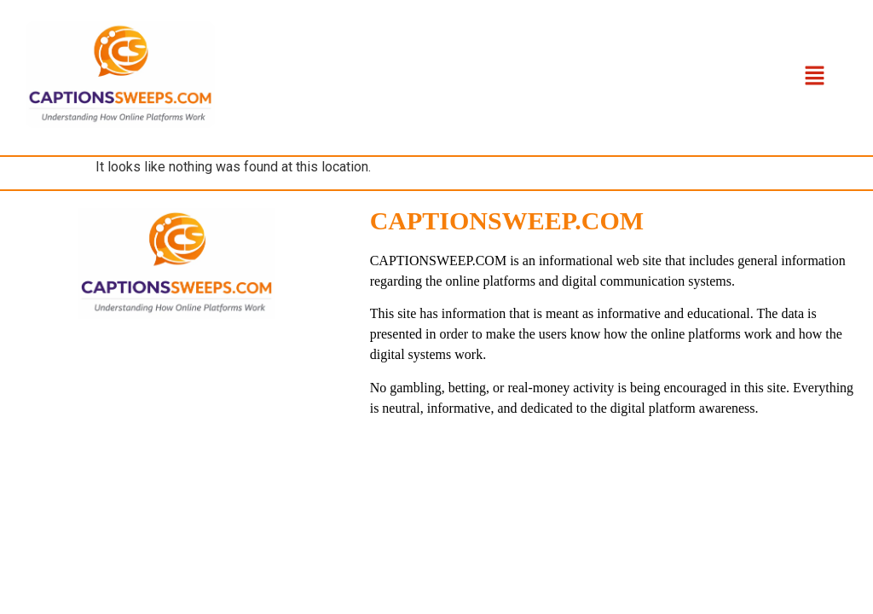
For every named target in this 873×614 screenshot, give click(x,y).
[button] (814, 77)
